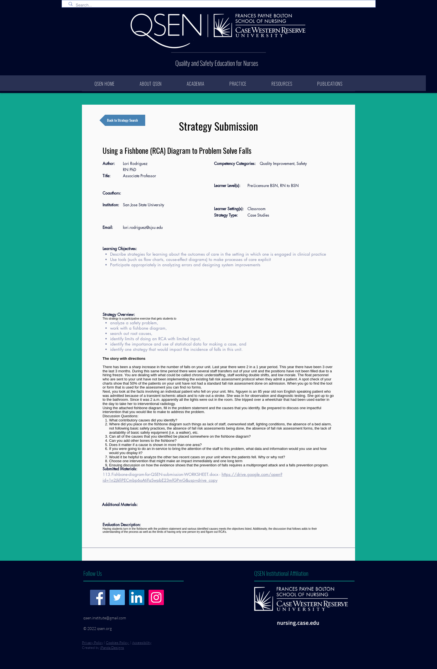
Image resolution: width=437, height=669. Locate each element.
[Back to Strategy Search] (122, 120)
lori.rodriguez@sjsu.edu (143, 227)
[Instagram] (156, 597)
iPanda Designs (112, 647)
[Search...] (220, 5)
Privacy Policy (92, 642)
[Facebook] (97, 597)
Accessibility (141, 642)
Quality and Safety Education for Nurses (216, 63)
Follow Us (92, 573)
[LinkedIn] (136, 597)
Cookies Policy (117, 642)
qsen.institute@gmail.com (104, 617)
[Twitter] (117, 597)
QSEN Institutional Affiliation (281, 573)
